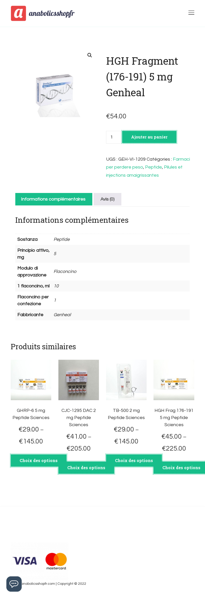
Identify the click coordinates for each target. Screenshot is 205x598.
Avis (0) (107, 199)
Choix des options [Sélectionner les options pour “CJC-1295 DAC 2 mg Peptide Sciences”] (86, 467)
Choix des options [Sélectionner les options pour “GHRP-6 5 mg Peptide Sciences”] (39, 460)
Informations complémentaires (53, 199)
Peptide (153, 167)
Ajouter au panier (149, 137)
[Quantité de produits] (113, 137)
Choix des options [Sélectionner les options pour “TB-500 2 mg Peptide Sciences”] (134, 460)
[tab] (53, 199)
